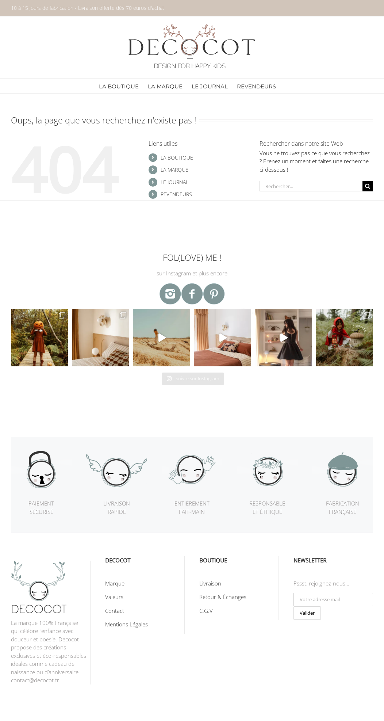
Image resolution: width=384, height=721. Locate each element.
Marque (114, 583)
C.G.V (206, 610)
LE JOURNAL (174, 182)
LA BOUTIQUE (177, 157)
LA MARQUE (174, 169)
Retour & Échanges (222, 596)
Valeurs (114, 596)
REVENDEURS (176, 194)
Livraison (210, 583)
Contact (114, 610)
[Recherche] (367, 186)
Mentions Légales (126, 624)
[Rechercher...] (311, 186)
